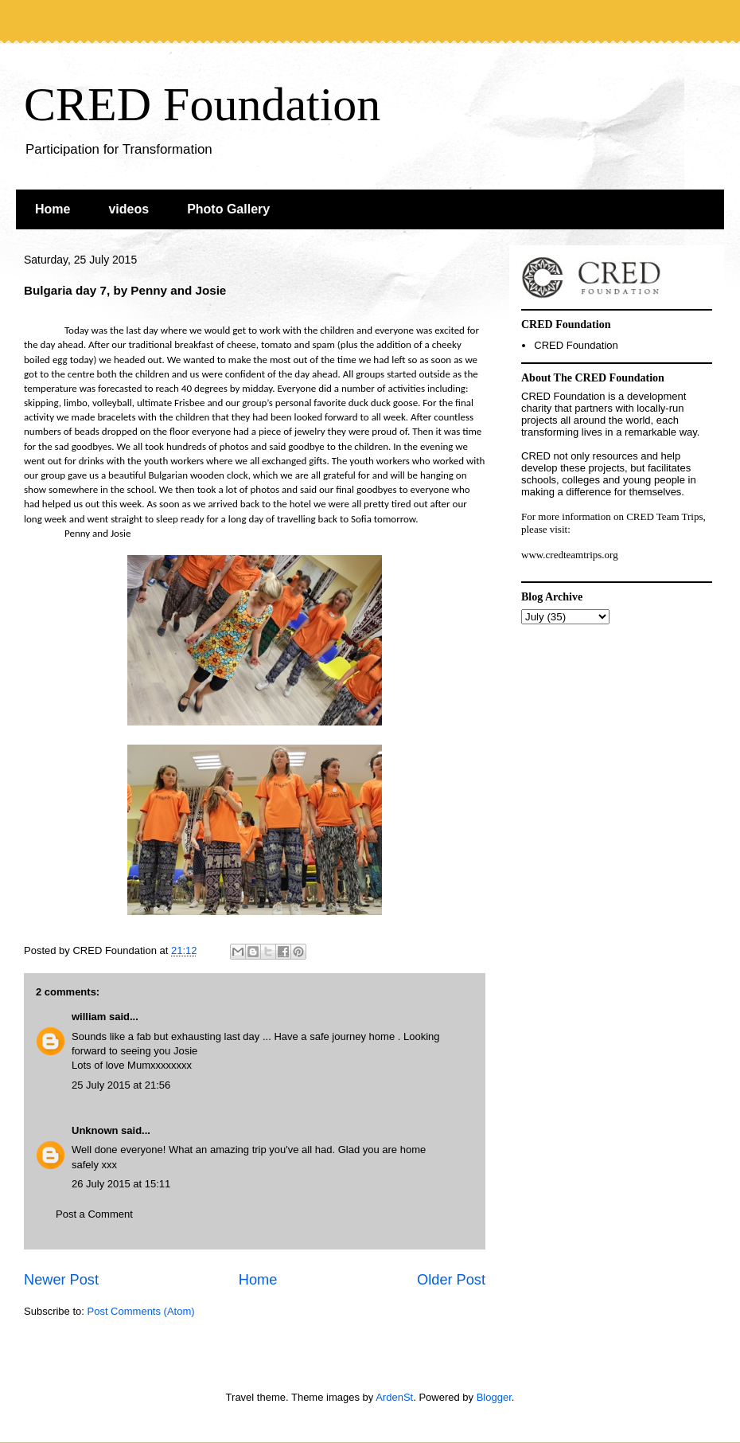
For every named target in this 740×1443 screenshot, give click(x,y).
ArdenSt (394, 1397)
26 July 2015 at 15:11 (121, 1184)
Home (52, 209)
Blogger (494, 1397)
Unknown (95, 1130)
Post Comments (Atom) (141, 1311)
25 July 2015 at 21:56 (121, 1085)
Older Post (451, 1280)
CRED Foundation (202, 104)
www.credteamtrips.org (569, 555)
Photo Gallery (228, 209)
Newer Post (61, 1280)
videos (128, 209)
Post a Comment (94, 1214)
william (89, 1017)
